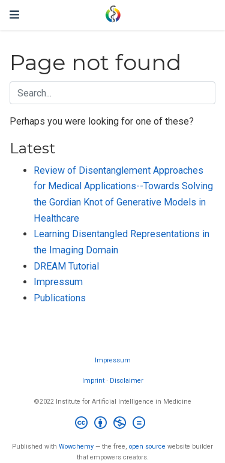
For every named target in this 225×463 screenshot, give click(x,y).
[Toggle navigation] (14, 15)
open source (147, 446)
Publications (60, 298)
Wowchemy (76, 446)
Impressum (58, 282)
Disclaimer (126, 381)
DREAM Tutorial (66, 266)
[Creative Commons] (112, 424)
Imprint (93, 381)
